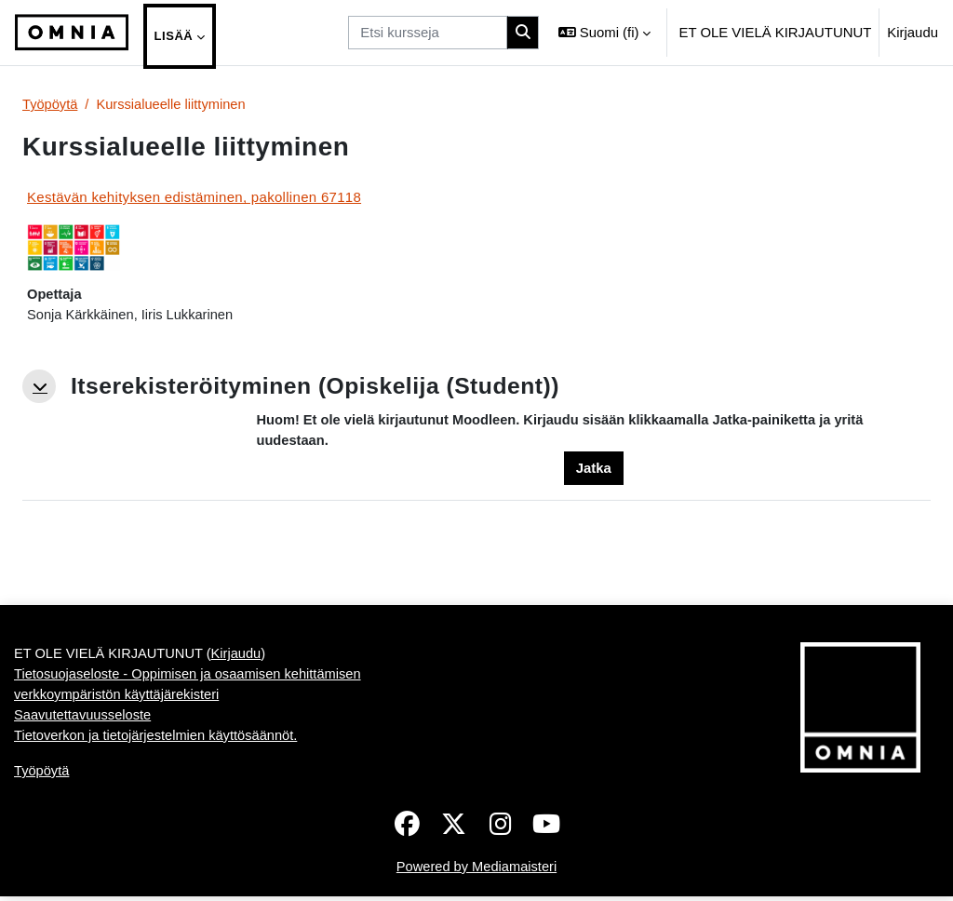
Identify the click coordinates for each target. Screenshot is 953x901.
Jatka (593, 469)
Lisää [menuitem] (174, 36)
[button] (604, 32)
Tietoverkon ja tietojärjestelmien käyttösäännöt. (158, 739)
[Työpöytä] (71, 32)
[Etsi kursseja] (427, 32)
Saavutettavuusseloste (84, 719)
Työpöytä (50, 105)
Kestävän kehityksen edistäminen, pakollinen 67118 (194, 198)
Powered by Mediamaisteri (476, 871)
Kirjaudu (912, 32)
